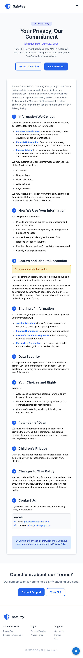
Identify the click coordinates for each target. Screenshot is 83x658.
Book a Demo (9, 631)
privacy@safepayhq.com (36, 521)
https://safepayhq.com (38, 525)
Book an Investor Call (12, 635)
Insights (57, 635)
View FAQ (55, 592)
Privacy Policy (37, 635)
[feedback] (76, 651)
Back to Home (56, 66)
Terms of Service (29, 66)
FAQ (56, 639)
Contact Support (31, 592)
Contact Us (59, 631)
